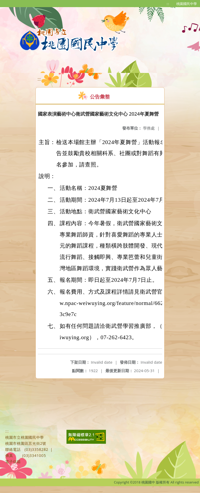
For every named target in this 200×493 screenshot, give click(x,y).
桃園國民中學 (186, 3)
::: (168, 3)
